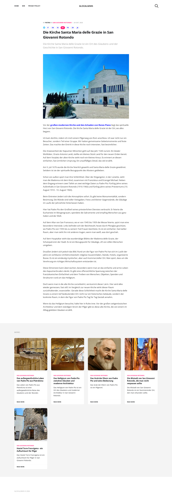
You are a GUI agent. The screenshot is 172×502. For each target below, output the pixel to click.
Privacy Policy (34, 6)
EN (53, 28)
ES (58, 28)
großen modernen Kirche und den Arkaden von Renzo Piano (80, 125)
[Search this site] (156, 6)
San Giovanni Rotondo (62, 23)
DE (64, 28)
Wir (23, 6)
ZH (74, 28)
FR (69, 28)
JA (79, 28)
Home (16, 6)
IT (48, 28)
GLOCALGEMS (86, 6)
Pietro (47, 23)
